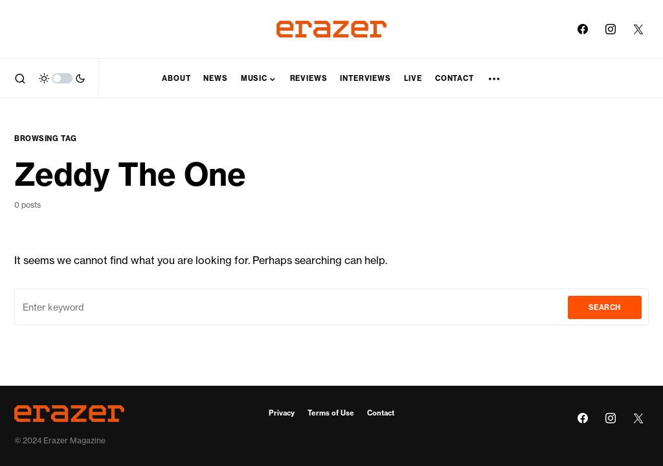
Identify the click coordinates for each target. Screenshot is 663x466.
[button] (20, 78)
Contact (380, 412)
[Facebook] (582, 29)
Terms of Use (331, 412)
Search (605, 307)
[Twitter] (638, 29)
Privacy (282, 412)
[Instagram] (610, 29)
